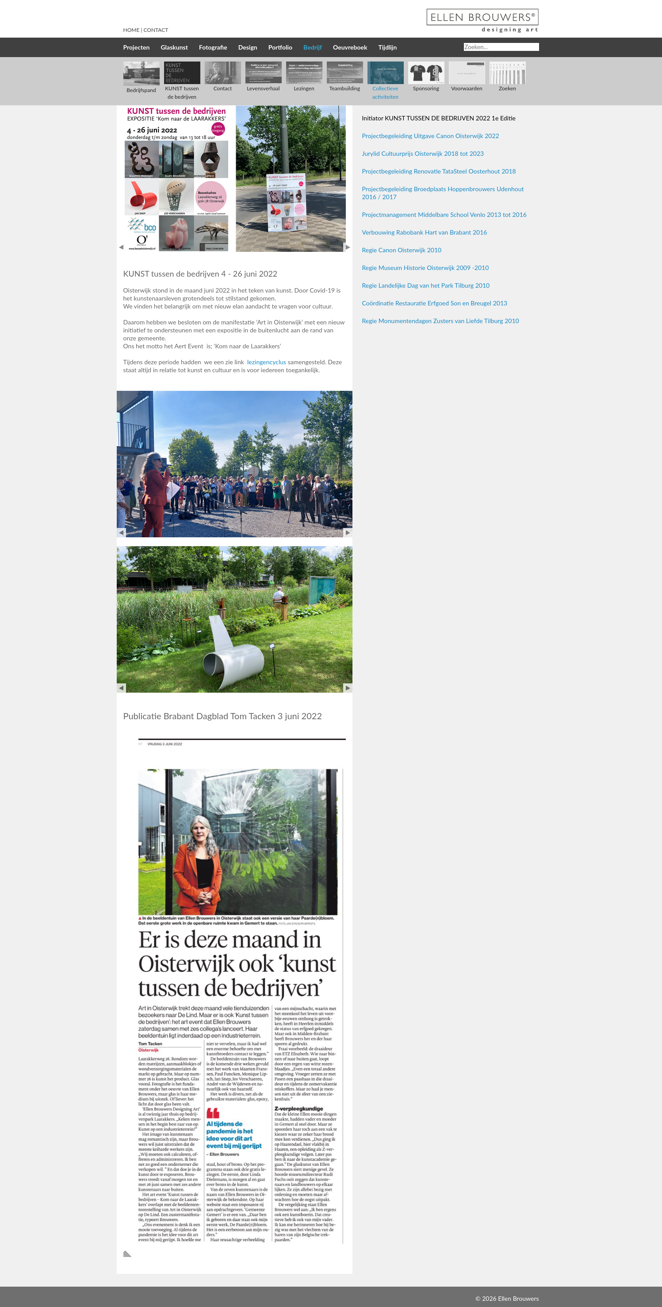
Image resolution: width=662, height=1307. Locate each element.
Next (347, 247)
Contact (156, 30)
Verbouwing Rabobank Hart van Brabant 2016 (424, 232)
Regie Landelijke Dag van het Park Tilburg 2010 (426, 285)
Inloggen (462, 1298)
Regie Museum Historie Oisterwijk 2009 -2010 (425, 267)
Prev (121, 247)
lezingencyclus (265, 362)
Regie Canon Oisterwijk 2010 (402, 250)
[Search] (501, 47)
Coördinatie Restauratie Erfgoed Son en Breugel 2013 (435, 303)
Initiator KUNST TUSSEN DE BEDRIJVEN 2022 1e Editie (439, 118)
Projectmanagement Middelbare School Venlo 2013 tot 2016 (444, 214)
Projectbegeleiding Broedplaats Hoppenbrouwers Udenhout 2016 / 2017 (443, 192)
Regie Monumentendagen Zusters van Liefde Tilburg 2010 (440, 320)
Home (131, 30)
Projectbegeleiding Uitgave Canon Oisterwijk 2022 (430, 135)
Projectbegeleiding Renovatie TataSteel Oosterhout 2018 (439, 171)
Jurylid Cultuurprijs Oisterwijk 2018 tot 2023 (423, 153)
